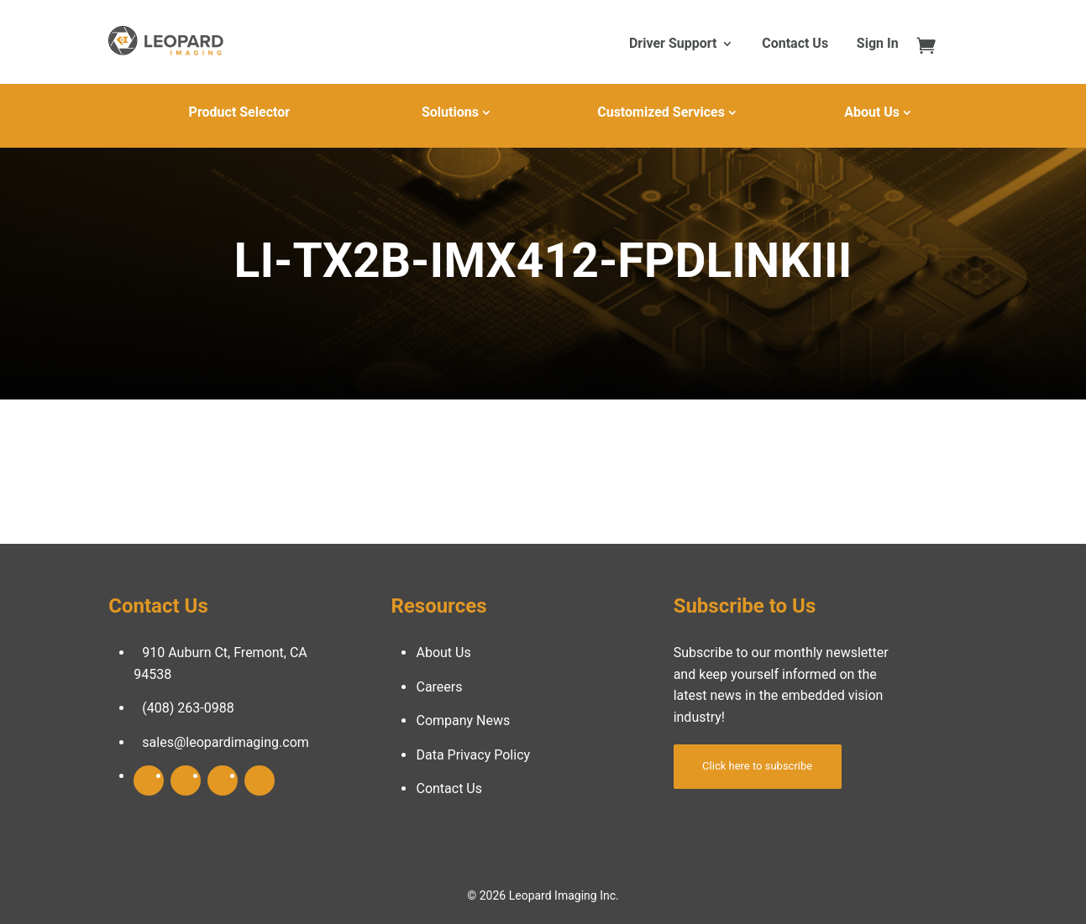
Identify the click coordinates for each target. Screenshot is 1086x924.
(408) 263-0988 (187, 708)
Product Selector (239, 112)
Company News (463, 720)
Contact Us (795, 44)
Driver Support (672, 44)
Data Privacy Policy (473, 755)
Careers (439, 687)
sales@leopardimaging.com (225, 742)
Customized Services (661, 112)
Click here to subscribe (757, 766)
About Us (872, 112)
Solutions (450, 112)
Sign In (878, 44)
